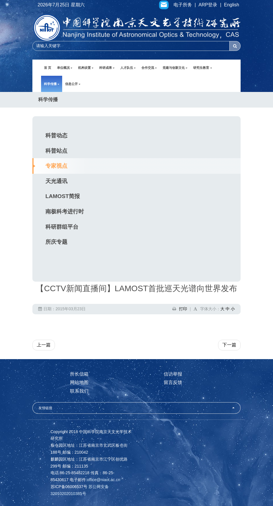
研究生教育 (202, 67)
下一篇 (229, 344)
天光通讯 (56, 181)
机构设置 (85, 67)
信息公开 (72, 84)
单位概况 (64, 67)
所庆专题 (56, 242)
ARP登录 (208, 5)
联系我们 (79, 391)
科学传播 (51, 84)
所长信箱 (79, 374)
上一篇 (44, 344)
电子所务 (183, 5)
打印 (183, 308)
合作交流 (149, 67)
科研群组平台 (61, 227)
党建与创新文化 (175, 67)
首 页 (47, 67)
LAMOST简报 (62, 196)
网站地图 (79, 382)
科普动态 (56, 135)
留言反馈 (173, 382)
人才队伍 (128, 67)
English (231, 5)
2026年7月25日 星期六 (61, 5)
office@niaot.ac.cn (103, 479)
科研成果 (107, 67)
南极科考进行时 (64, 211)
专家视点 (56, 166)
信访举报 (173, 374)
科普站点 (56, 151)
